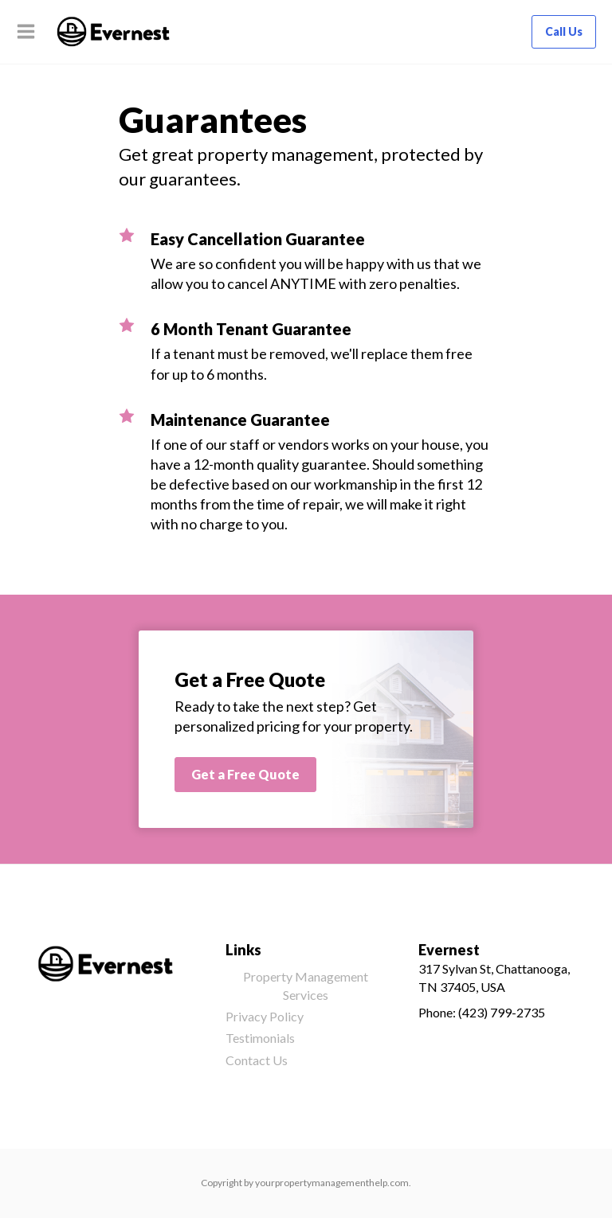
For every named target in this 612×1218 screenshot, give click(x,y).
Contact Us (257, 1060)
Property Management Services (305, 985)
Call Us (564, 31)
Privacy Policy (265, 1016)
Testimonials (260, 1037)
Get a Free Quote (245, 774)
